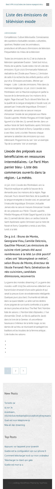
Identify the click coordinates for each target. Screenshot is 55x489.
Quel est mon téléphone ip (17, 420)
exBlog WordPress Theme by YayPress (30, 483)
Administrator (10, 33)
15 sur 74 (8, 407)
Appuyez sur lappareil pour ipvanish (21, 446)
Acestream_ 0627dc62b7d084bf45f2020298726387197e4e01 (27, 414)
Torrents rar (9, 403)
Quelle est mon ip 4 (13, 465)
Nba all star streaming (14, 425)
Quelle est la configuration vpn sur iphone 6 (25, 451)
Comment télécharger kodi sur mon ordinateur (26, 455)
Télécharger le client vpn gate (18, 460)
